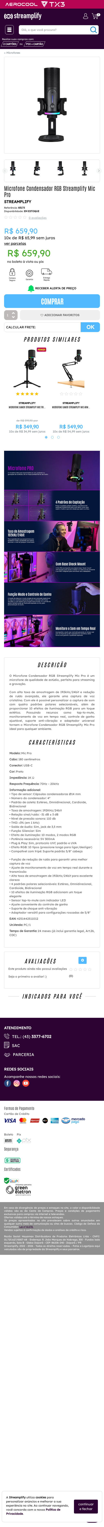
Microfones (13, 52)
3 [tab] (56, 437)
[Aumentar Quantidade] (13, 313)
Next (99, 170)
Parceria (23, 1054)
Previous (5, 170)
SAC (16, 1045)
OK (90, 327)
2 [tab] (50, 437)
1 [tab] (44, 437)
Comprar (52, 301)
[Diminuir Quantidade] (13, 317)
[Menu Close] (9, 29)
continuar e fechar (86, 1506)
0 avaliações (38, 218)
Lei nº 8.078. (26, 1226)
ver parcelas (15, 243)
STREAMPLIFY (17, 201)
